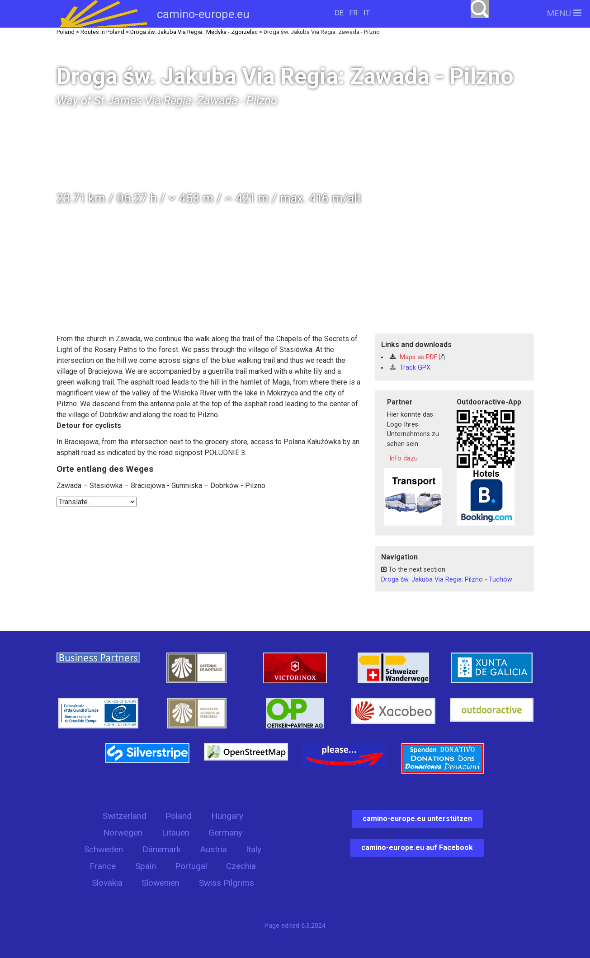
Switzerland (124, 816)
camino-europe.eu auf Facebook (417, 847)
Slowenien (160, 883)
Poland (178, 816)
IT (366, 13)
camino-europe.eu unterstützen (417, 818)
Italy (253, 849)
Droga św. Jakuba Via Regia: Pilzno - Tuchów (446, 579)
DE (339, 13)
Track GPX (410, 367)
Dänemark (161, 849)
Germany (225, 832)
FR (353, 13)
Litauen (175, 832)
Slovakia (107, 883)
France (103, 866)
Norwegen (122, 832)
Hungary (227, 816)
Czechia (241, 866)
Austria (213, 849)
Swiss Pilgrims (226, 883)
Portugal (191, 866)
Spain (145, 866)
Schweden (103, 849)
